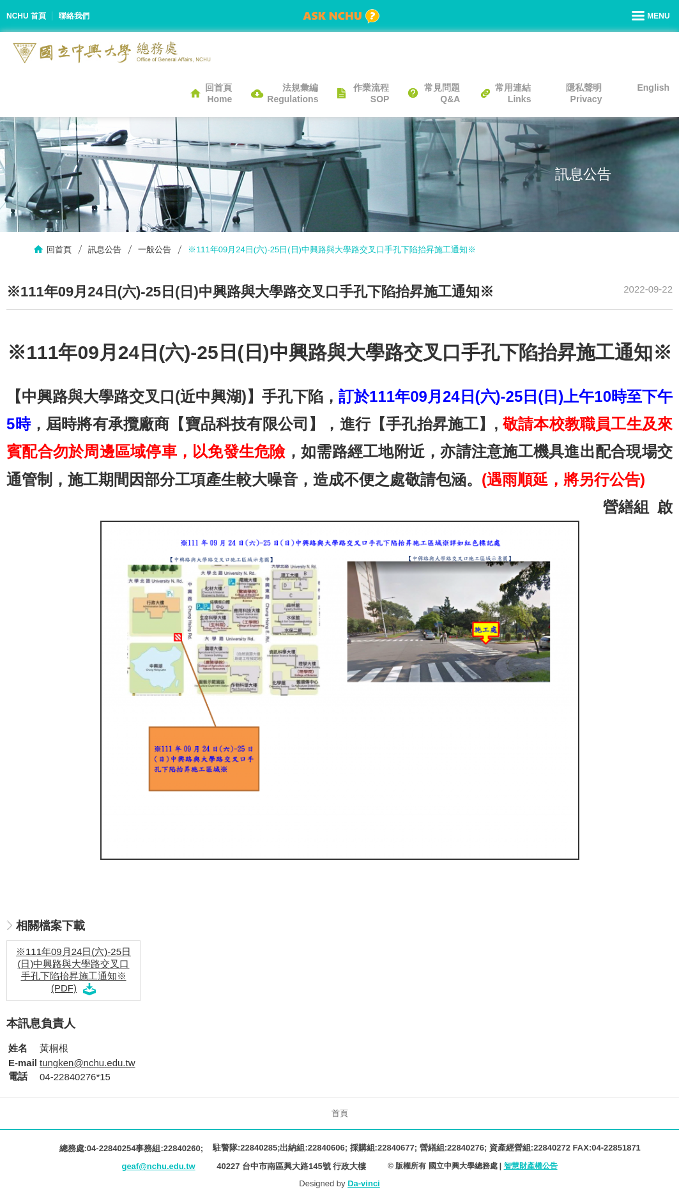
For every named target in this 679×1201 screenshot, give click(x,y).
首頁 (340, 1113)
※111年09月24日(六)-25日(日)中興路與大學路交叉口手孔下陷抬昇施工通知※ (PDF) (73, 969)
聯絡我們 (74, 15)
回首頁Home (218, 93)
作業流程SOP (371, 93)
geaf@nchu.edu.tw (158, 1166)
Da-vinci (363, 1183)
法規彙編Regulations (292, 93)
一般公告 (154, 249)
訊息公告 (104, 249)
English (653, 87)
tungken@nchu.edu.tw (87, 1062)
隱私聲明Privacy (584, 93)
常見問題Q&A (442, 93)
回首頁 (59, 249)
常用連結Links (513, 93)
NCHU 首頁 (26, 15)
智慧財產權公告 (531, 1165)
